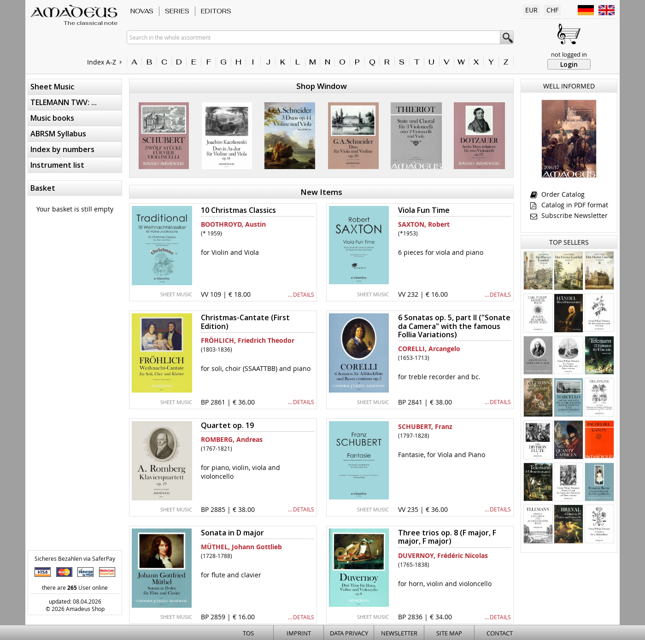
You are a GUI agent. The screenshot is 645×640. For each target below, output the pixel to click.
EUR (531, 10)
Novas (141, 11)
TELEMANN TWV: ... (63, 102)
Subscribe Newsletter (569, 215)
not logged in (569, 54)
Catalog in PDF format (569, 204)
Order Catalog (557, 194)
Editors (216, 11)
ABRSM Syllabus (58, 134)
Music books (52, 118)
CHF (552, 10)
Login (569, 64)
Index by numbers (62, 149)
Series (177, 11)
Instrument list (57, 165)
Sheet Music (52, 87)
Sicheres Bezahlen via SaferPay (75, 558)
